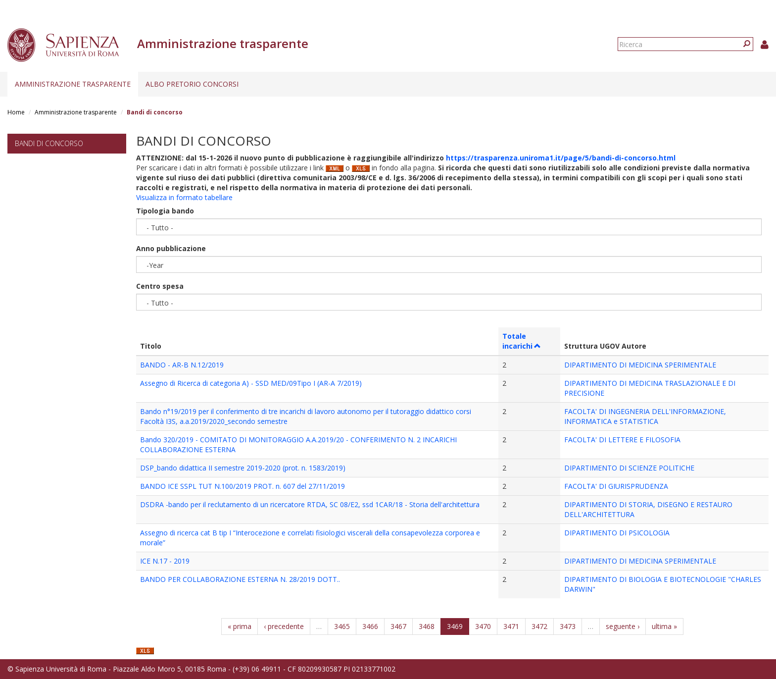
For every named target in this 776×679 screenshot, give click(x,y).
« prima (239, 626)
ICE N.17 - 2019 (165, 561)
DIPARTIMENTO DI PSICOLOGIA (617, 532)
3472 (539, 626)
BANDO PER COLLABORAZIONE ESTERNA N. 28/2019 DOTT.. (240, 579)
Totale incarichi (521, 341)
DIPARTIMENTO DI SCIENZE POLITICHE (629, 467)
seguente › (622, 626)
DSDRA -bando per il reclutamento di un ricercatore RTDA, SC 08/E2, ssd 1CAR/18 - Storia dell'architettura (310, 504)
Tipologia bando (165, 210)
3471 (511, 626)
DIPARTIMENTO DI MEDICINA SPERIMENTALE (640, 364)
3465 (342, 626)
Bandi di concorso (49, 143)
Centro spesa (160, 286)
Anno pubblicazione (171, 248)
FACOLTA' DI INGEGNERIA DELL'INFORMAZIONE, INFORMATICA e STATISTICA (645, 416)
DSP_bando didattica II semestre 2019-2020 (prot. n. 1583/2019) (242, 467)
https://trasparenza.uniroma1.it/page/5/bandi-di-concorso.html (561, 157)
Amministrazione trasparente (73, 84)
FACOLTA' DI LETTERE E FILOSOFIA (622, 439)
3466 (370, 626)
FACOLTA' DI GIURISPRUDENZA (616, 486)
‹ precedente (284, 626)
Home (16, 112)
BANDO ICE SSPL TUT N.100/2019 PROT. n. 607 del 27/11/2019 (242, 486)
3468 (427, 626)
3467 (398, 626)
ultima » (664, 626)
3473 (568, 626)
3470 (483, 626)
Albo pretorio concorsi (192, 84)
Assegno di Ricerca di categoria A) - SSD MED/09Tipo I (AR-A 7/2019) (251, 383)
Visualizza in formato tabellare (184, 197)
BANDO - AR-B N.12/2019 (182, 364)
